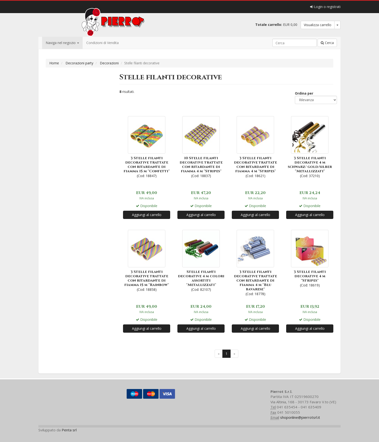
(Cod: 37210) (309, 146)
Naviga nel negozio (62, 42)
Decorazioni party (79, 63)
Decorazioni (109, 63)
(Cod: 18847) (146, 146)
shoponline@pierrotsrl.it (300, 417)
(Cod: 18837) (201, 146)
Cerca (327, 42)
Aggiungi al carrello (146, 214)
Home (54, 63)
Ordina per (304, 93)
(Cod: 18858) (146, 260)
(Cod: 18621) (255, 146)
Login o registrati (325, 6)
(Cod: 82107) (201, 260)
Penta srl (69, 429)
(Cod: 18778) (255, 262)
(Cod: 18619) (309, 258)
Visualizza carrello (317, 24)
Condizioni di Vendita (102, 42)
